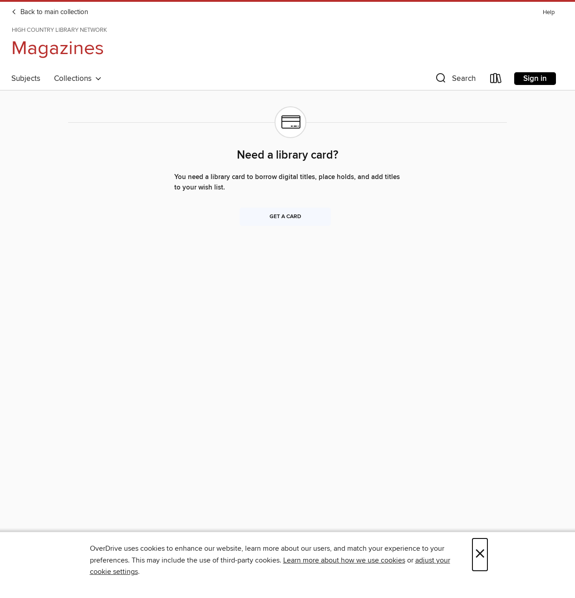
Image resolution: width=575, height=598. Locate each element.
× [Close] (480, 554)
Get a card (285, 216)
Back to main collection (49, 12)
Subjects (25, 79)
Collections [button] (78, 79)
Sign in (535, 79)
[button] (454, 80)
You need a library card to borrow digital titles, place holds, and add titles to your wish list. (287, 182)
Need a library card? (287, 155)
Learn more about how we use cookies (344, 560)
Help (549, 12)
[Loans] (496, 80)
